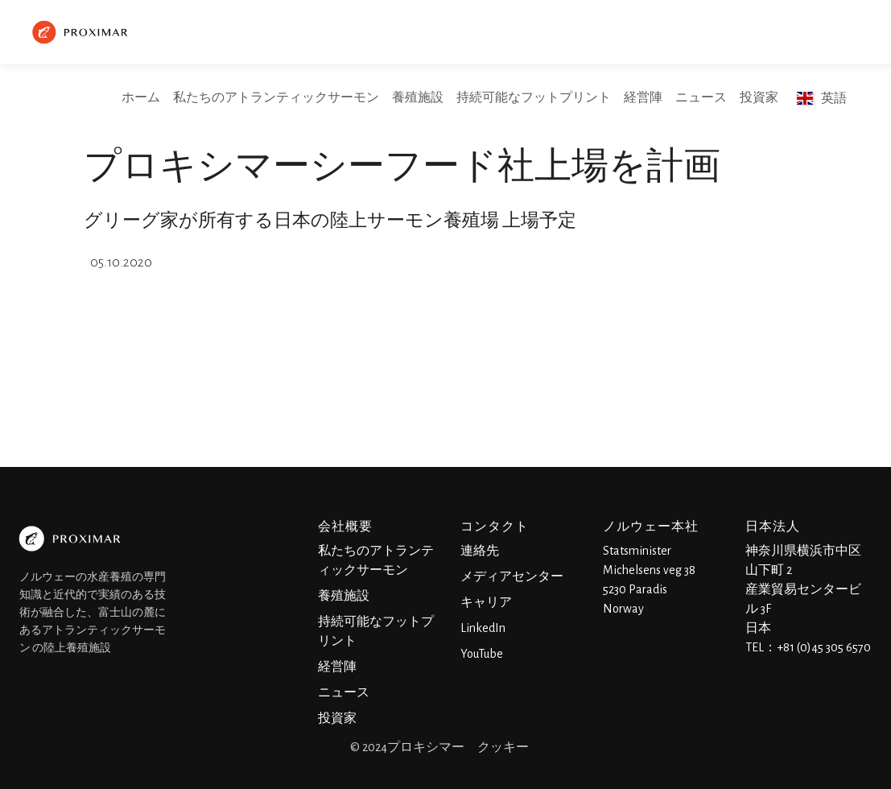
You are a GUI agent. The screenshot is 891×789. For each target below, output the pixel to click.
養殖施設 (417, 97)
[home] (82, 32)
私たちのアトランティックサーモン (276, 97)
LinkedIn (482, 628)
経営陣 (643, 97)
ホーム (141, 97)
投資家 (759, 97)
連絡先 (479, 550)
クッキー (503, 747)
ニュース (701, 97)
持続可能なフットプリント (533, 97)
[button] (822, 98)
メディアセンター (511, 576)
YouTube (481, 653)
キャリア (486, 602)
